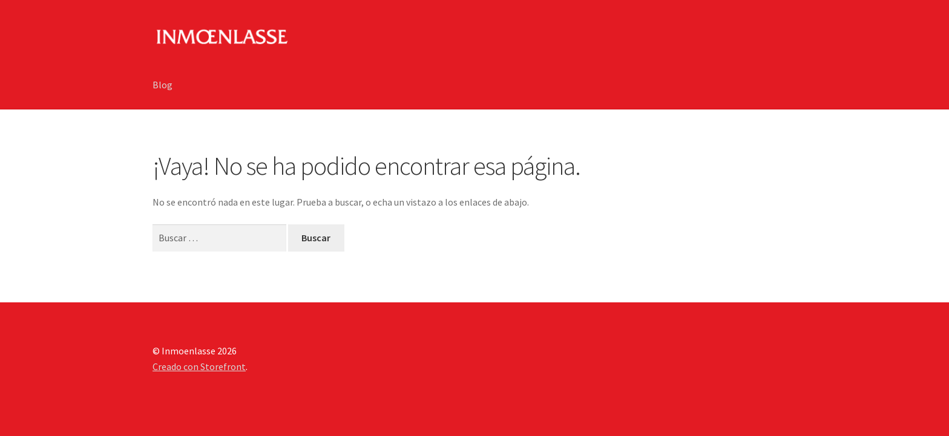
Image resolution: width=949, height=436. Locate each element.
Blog (162, 85)
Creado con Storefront (199, 366)
